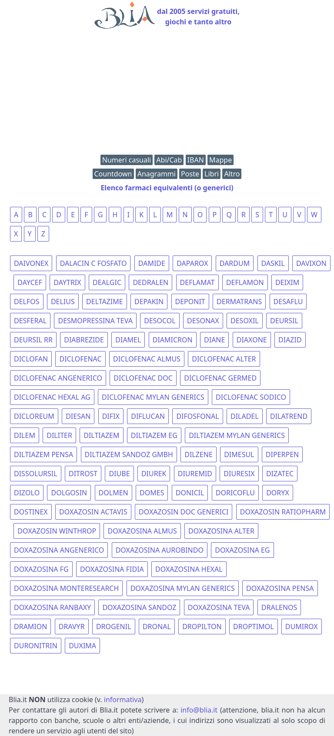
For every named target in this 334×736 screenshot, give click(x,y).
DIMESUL (239, 454)
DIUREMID (195, 473)
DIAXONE (252, 340)
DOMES (152, 492)
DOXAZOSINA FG (41, 569)
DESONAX (203, 320)
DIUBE (119, 473)
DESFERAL (30, 320)
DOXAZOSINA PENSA (280, 588)
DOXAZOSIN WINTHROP (56, 531)
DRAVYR (72, 626)
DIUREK (154, 473)
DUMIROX (301, 626)
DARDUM (235, 263)
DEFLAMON (245, 282)
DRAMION (30, 626)
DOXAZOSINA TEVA (219, 607)
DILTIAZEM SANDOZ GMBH (129, 454)
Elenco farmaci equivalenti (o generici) (166, 187)
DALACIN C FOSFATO (93, 263)
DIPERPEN (282, 454)
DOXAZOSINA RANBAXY (52, 607)
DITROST (83, 473)
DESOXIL (244, 320)
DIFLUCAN (148, 416)
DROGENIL (113, 626)
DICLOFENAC (80, 359)
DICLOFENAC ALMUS (146, 359)
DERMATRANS (239, 301)
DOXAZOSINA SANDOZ (139, 607)
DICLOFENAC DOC (143, 378)
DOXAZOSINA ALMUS (142, 531)
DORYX (277, 492)
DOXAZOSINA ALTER (221, 531)
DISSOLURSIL (35, 473)
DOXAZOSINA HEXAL (188, 569)
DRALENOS (279, 607)
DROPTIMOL (253, 626)
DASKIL (273, 263)
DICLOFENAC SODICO (251, 397)
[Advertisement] (167, 94)
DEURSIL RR (33, 340)
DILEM (24, 435)
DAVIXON (311, 263)
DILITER (59, 435)
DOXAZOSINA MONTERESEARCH (66, 588)
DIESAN (78, 416)
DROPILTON (202, 626)
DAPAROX (192, 263)
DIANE (214, 340)
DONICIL (190, 492)
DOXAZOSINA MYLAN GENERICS (182, 588)
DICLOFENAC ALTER (224, 359)
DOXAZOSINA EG (242, 550)
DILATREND (288, 416)
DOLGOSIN (69, 492)
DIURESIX (239, 473)
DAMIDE (151, 263)
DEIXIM (287, 282)
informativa (123, 699)
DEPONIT (190, 301)
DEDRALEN (150, 282)
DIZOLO (27, 492)
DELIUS (63, 301)
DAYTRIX (67, 282)
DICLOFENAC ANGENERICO (58, 378)
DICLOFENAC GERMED (220, 378)
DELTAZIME (104, 301)
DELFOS (27, 301)
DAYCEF (29, 282)
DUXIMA (82, 645)
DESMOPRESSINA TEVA (95, 320)
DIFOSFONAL (197, 416)
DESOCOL (160, 320)
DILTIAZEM (101, 435)
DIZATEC (280, 473)
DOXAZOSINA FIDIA (112, 569)
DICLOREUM (34, 416)
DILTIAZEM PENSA (43, 454)
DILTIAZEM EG (154, 435)
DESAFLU (288, 301)
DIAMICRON (173, 340)
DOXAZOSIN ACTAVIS (93, 512)
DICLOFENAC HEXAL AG (52, 397)
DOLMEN (113, 492)
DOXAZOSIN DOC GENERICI (183, 512)
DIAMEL (128, 340)
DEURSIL (284, 320)
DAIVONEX (31, 263)
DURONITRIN (35, 645)
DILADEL (244, 416)
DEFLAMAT (197, 282)
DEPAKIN (149, 301)
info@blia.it (198, 710)
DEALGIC (107, 282)
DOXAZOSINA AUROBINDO (160, 550)
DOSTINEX (31, 512)
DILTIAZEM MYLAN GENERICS (237, 435)
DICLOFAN (31, 359)
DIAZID (290, 340)
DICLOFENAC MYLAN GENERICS (153, 397)
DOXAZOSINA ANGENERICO (59, 550)
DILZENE (198, 454)
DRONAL (157, 626)
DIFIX (111, 416)
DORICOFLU (235, 492)
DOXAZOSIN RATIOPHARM (283, 512)
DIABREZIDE (84, 340)
